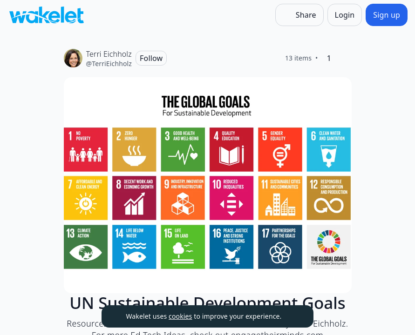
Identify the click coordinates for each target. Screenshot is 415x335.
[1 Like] (329, 58)
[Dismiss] (294, 316)
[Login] (344, 15)
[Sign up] (387, 15)
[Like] (344, 58)
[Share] (299, 15)
